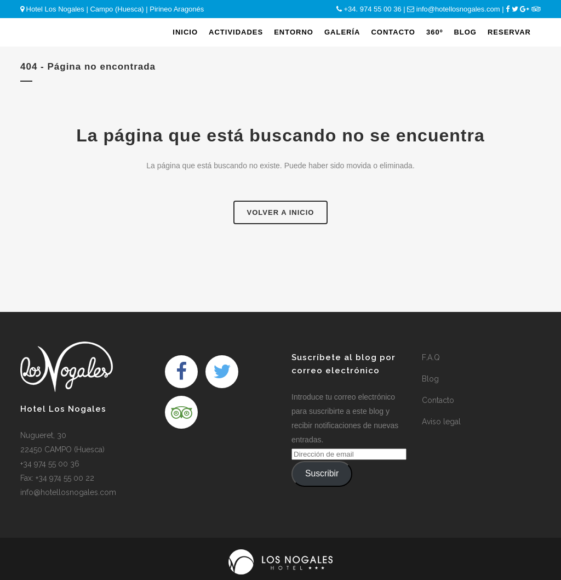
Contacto (438, 400)
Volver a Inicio (280, 212)
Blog (430, 378)
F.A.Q (431, 357)
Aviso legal (441, 421)
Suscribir (322, 473)
